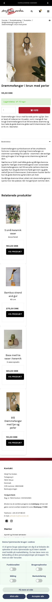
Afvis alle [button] (14, 596)
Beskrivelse (5, 142)
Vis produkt (15, 251)
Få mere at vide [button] (26, 590)
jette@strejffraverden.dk (19, 516)
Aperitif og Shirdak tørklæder (15, 535)
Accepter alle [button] (38, 596)
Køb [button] (34, 110)
